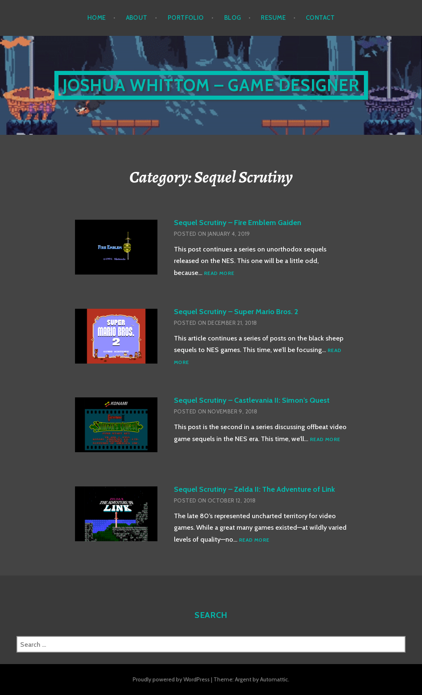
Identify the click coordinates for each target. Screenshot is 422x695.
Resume (273, 17)
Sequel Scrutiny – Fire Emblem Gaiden (237, 222)
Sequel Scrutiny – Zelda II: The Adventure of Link (254, 489)
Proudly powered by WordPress (171, 679)
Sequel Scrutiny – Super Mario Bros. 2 (236, 311)
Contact (320, 17)
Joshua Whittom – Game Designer (211, 85)
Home (96, 17)
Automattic (274, 679)
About (137, 17)
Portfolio (186, 17)
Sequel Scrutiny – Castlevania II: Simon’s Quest (252, 400)
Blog (232, 17)
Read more (219, 273)
